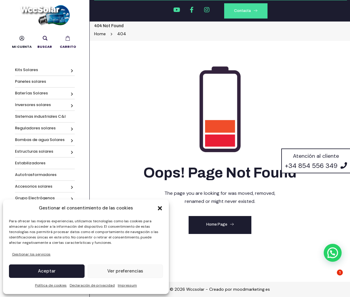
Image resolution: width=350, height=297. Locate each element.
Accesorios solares (33, 186)
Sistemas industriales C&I (40, 116)
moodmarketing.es (251, 289)
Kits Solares (26, 70)
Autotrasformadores (35, 174)
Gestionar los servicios (31, 254)
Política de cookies (51, 285)
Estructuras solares (34, 151)
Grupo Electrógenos (35, 198)
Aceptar (47, 271)
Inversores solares (33, 105)
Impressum (127, 285)
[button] (160, 208)
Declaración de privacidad (92, 285)
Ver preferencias (125, 271)
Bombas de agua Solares (40, 140)
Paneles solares (30, 81)
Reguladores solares (35, 128)
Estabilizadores (30, 163)
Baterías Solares (31, 93)
